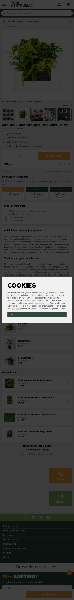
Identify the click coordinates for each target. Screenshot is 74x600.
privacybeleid (43, 303)
